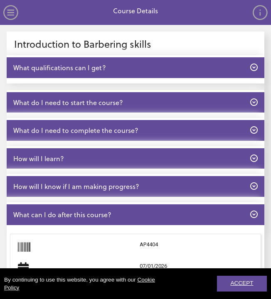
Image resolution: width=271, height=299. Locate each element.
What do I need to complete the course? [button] (135, 130)
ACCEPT (241, 283)
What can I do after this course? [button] (135, 214)
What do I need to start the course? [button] (135, 102)
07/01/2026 (153, 266)
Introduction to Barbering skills (82, 44)
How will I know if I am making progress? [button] (135, 186)
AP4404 (149, 244)
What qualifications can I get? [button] (135, 67)
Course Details (135, 11)
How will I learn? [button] (135, 158)
